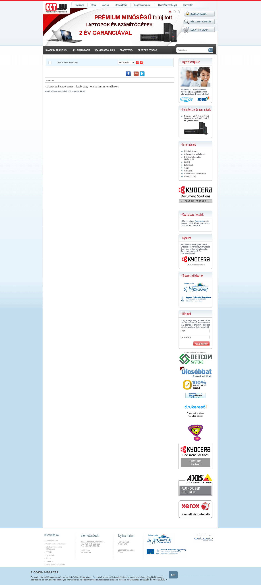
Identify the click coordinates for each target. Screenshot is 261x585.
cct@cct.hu (85, 550)
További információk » (153, 579)
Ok (173, 575)
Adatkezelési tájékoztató (195, 174)
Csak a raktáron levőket (67, 62)
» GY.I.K (48, 552)
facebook (199, 221)
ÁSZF (186, 168)
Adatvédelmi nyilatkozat (194, 154)
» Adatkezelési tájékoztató (54, 564)
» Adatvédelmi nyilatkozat (54, 544)
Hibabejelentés (190, 151)
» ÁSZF (47, 558)
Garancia (188, 171)
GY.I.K (187, 162)
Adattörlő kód (190, 176)
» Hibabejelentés (51, 541)
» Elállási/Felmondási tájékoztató (53, 548)
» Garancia (48, 561)
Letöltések (188, 165)
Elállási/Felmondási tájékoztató (192, 158)
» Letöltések (49, 555)
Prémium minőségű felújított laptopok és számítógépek (196, 125)
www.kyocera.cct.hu (196, 265)
